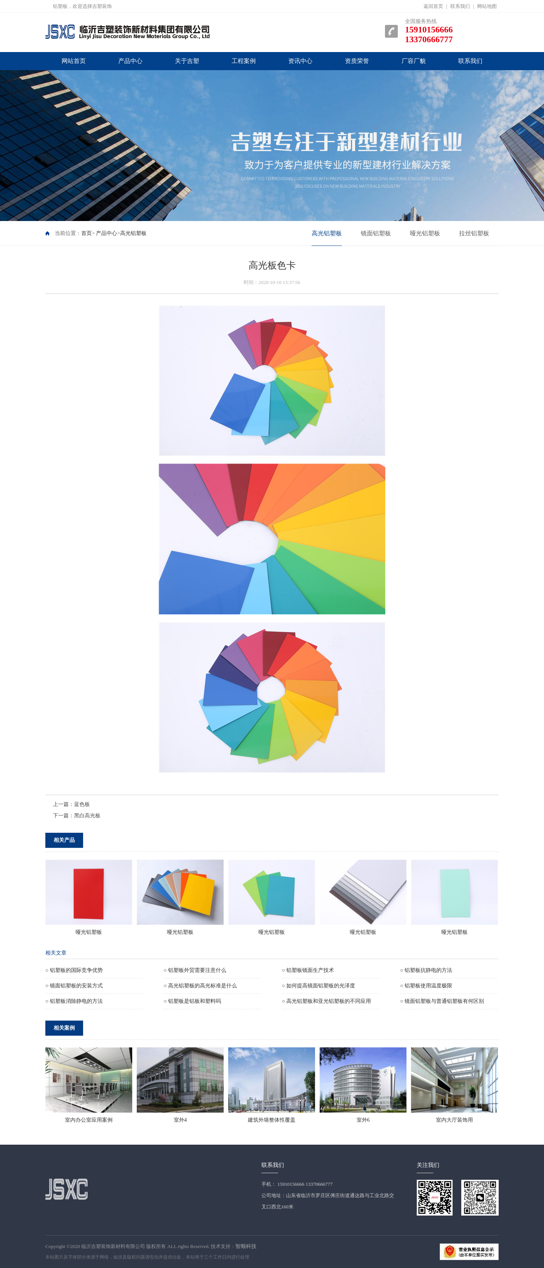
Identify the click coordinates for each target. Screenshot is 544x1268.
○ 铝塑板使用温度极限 (426, 986)
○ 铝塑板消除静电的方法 (74, 1001)
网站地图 (487, 6)
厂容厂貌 (414, 61)
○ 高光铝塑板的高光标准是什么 (200, 986)
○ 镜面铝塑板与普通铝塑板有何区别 (442, 1001)
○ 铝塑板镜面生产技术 (308, 970)
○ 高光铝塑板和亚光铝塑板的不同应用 (326, 1001)
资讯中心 (300, 61)
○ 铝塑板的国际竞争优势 (74, 970)
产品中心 (130, 61)
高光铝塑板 (133, 233)
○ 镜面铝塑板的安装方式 (74, 986)
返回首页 (433, 6)
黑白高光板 (87, 815)
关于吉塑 (187, 61)
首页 (86, 233)
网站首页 (74, 61)
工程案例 (244, 61)
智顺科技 (246, 1246)
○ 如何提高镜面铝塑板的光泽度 (318, 986)
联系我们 (460, 6)
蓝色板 (82, 804)
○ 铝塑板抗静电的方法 (426, 970)
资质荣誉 (357, 61)
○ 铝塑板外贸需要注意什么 (195, 970)
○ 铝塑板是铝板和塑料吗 (192, 1001)
